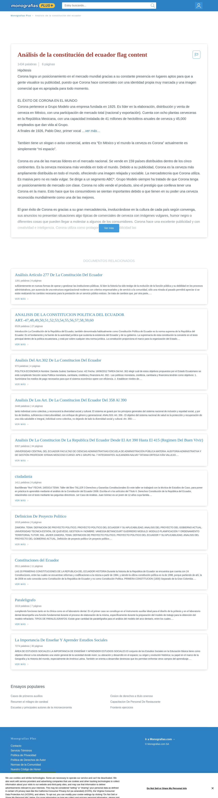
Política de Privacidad (23, 755)
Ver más (109, 228)
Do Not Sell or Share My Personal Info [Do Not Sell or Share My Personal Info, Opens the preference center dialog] (167, 794)
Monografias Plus (21, 15)
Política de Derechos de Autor (28, 759)
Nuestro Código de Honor (26, 769)
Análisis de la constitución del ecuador (58, 15)
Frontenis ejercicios (121, 707)
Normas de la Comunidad (26, 764)
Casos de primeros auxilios (27, 696)
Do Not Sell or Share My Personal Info (33, 774)
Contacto (16, 745)
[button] (196, 56)
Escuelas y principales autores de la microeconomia (41, 707)
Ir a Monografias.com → (160, 739)
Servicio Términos (21, 750)
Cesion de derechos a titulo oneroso (131, 696)
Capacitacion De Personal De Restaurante (135, 701)
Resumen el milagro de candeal (29, 701)
